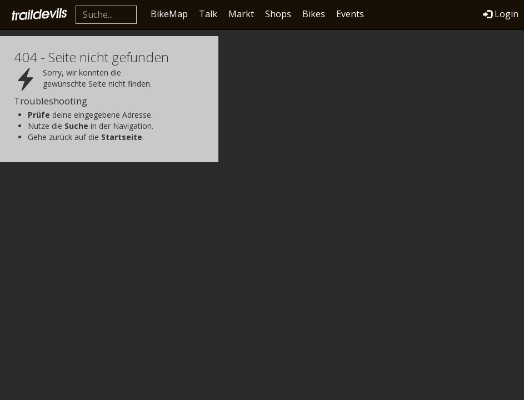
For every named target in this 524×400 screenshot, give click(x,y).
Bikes (313, 14)
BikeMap (169, 14)
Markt (241, 14)
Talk (208, 14)
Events (350, 14)
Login (500, 14)
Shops (278, 14)
